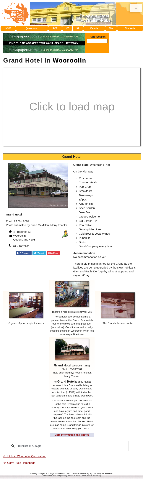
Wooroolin (69, 60)
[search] (67, 446)
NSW (8, 28)
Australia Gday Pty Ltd (86, 473)
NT (67, 28)
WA (111, 28)
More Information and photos (72, 434)
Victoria (94, 28)
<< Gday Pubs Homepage (19, 462)
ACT (55, 28)
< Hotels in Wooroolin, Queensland (24, 456)
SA (77, 28)
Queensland (31, 28)
